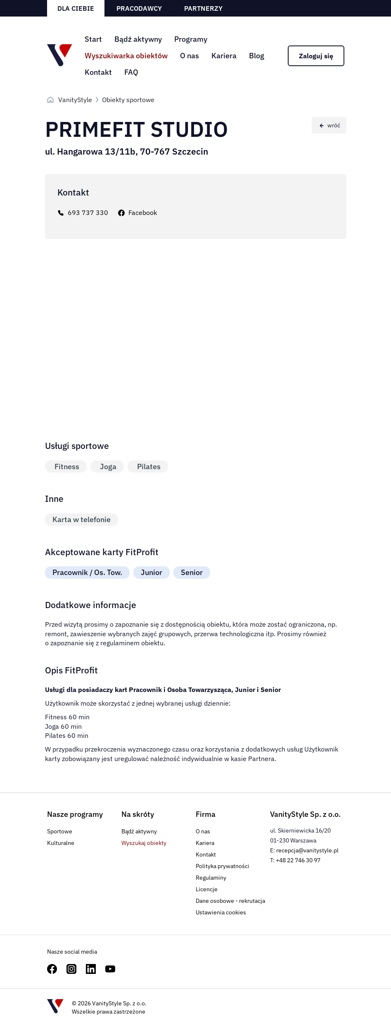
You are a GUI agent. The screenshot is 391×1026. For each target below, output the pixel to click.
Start (93, 39)
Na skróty (137, 814)
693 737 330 (88, 212)
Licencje (207, 889)
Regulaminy (211, 877)
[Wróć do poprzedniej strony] (329, 125)
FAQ (131, 72)
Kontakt (98, 72)
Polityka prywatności (222, 866)
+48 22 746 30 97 (298, 860)
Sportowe (59, 831)
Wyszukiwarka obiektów (126, 55)
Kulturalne (60, 843)
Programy (190, 39)
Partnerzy (203, 8)
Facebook (142, 212)
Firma (206, 814)
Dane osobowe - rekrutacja (230, 900)
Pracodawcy (139, 8)
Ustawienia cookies (221, 912)
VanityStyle (75, 99)
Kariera (224, 55)
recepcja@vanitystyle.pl (307, 850)
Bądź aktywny (138, 39)
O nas (189, 55)
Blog (256, 55)
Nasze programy (75, 814)
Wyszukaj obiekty (143, 843)
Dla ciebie (75, 8)
